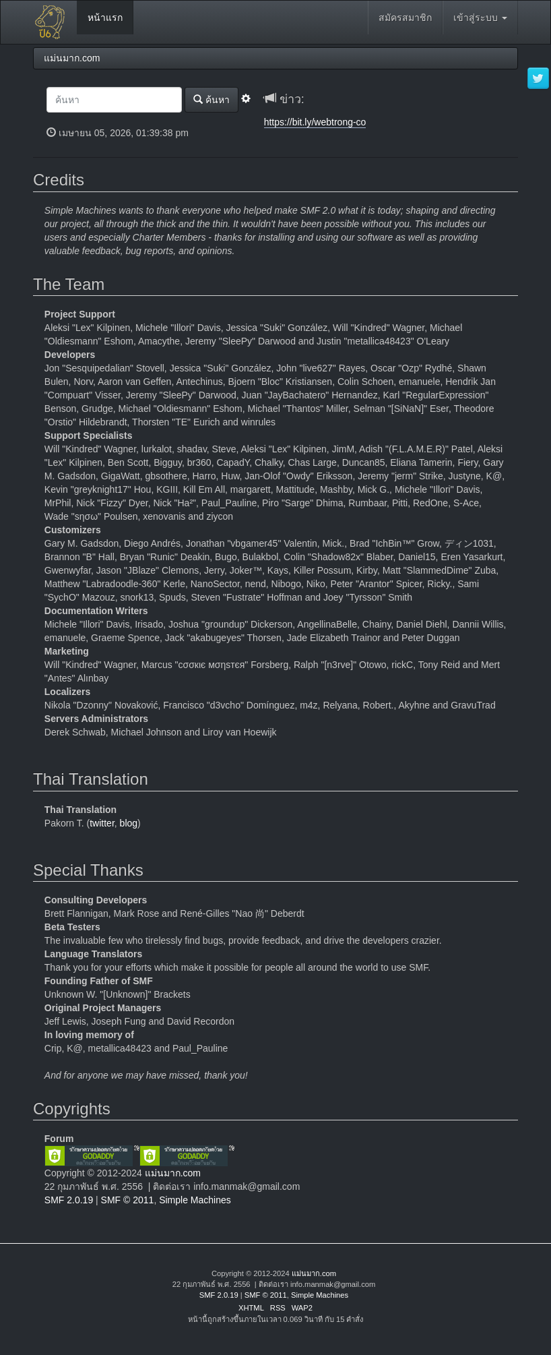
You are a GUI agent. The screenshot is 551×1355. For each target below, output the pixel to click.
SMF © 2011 (127, 1200)
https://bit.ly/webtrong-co (315, 122)
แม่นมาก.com (173, 1173)
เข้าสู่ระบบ (480, 17)
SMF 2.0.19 (68, 1200)
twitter (102, 823)
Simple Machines (195, 1200)
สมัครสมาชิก (405, 17)
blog (128, 823)
